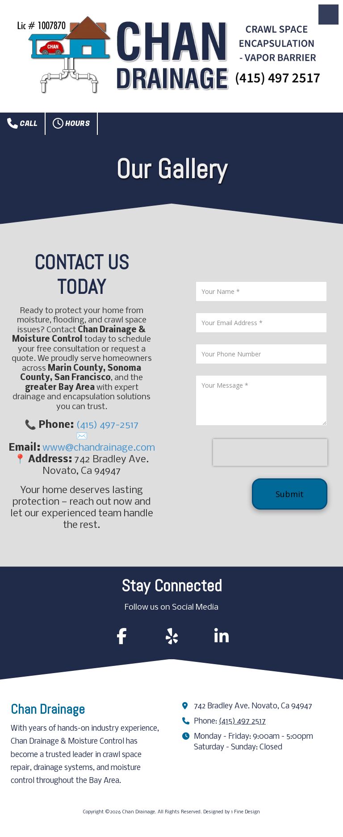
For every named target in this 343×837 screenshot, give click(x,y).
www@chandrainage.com (98, 448)
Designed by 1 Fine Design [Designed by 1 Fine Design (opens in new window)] (231, 812)
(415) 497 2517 (242, 721)
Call (22, 123)
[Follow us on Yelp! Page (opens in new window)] (171, 636)
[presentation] (270, 452)
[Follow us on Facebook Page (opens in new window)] (121, 636)
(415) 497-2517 (107, 425)
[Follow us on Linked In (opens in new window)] (221, 636)
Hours (71, 123)
